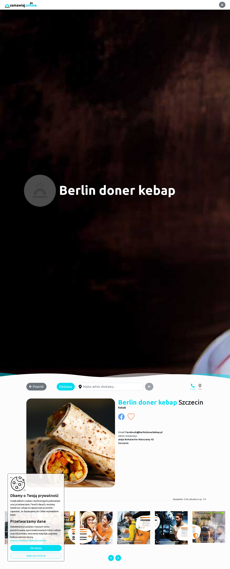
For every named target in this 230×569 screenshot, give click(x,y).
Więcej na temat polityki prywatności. (28, 540)
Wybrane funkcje (36, 555)
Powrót (36, 386)
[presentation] (111, 558)
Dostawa (65, 386)
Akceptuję (36, 548)
